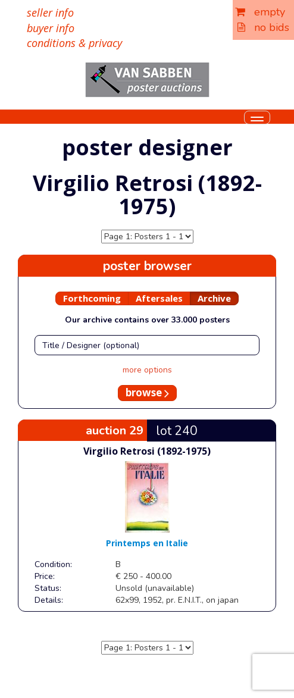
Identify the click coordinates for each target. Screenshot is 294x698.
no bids (263, 27)
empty (260, 12)
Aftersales (159, 298)
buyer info (50, 28)
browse (147, 392)
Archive (214, 298)
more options (147, 369)
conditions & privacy (74, 43)
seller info (50, 12)
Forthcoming (92, 298)
